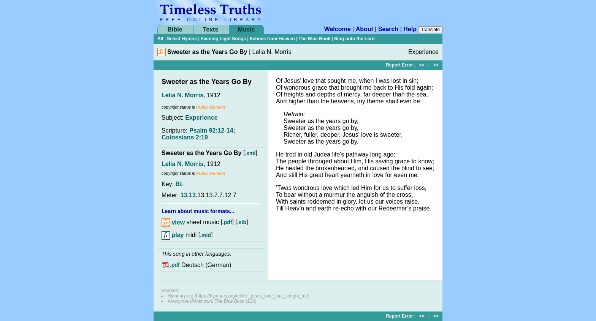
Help (410, 29)
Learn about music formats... (198, 211)
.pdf (227, 223)
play (173, 235)
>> (436, 65)
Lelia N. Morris (182, 95)
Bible (174, 29)
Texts (211, 29)
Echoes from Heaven (272, 38)
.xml (250, 153)
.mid (205, 235)
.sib (241, 223)
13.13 (188, 195)
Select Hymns (182, 38)
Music (246, 29)
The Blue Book (314, 38)
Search (388, 29)
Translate (430, 29)
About (364, 29)
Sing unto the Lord (354, 38)
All (160, 38)
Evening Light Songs (223, 38)
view (173, 222)
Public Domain (210, 107)
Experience (201, 117)
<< (422, 65)
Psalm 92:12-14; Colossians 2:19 (198, 134)
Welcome (337, 29)
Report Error (399, 65)
